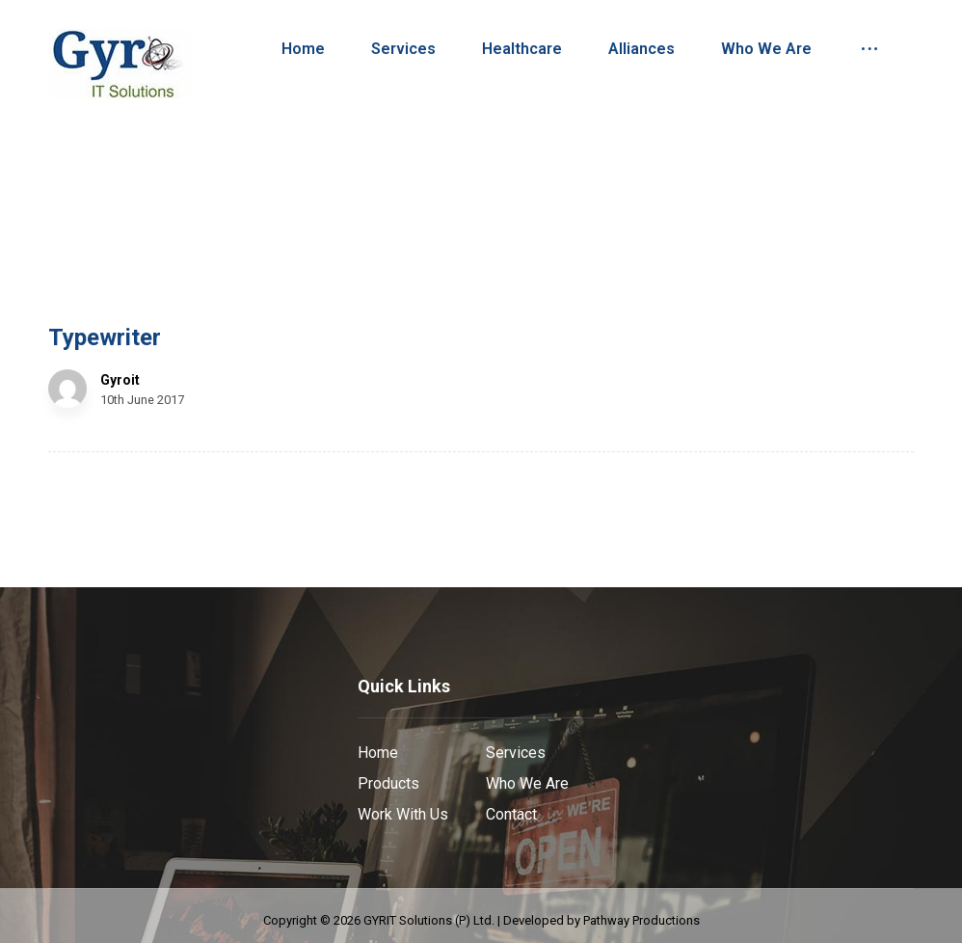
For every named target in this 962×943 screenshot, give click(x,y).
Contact (511, 814)
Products (388, 783)
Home (378, 752)
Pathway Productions (641, 920)
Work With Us (403, 814)
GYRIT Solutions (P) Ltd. (428, 920)
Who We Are (527, 783)
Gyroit (120, 380)
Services (516, 752)
